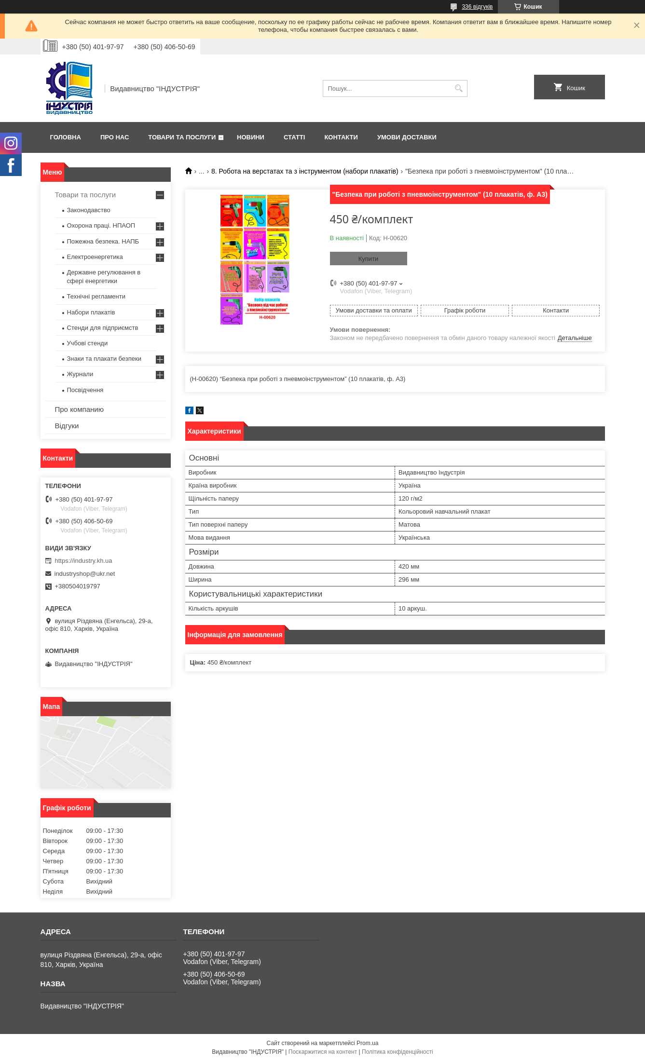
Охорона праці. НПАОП (101, 225)
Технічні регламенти (96, 296)
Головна (65, 137)
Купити (368, 258)
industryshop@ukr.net (85, 573)
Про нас (114, 137)
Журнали (80, 374)
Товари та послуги (182, 137)
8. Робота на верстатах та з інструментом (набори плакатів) (304, 171)
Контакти (341, 137)
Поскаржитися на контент (322, 1051)
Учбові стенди (87, 343)
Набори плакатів (91, 312)
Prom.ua (367, 1043)
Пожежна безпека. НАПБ (103, 241)
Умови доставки (407, 137)
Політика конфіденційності (397, 1051)
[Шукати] (459, 88)
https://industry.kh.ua (83, 560)
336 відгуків (477, 6)
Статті (294, 137)
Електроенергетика (95, 256)
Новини (250, 137)
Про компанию (79, 409)
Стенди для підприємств (102, 327)
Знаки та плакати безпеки (104, 358)
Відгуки (67, 426)
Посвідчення (85, 390)
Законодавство (88, 210)
